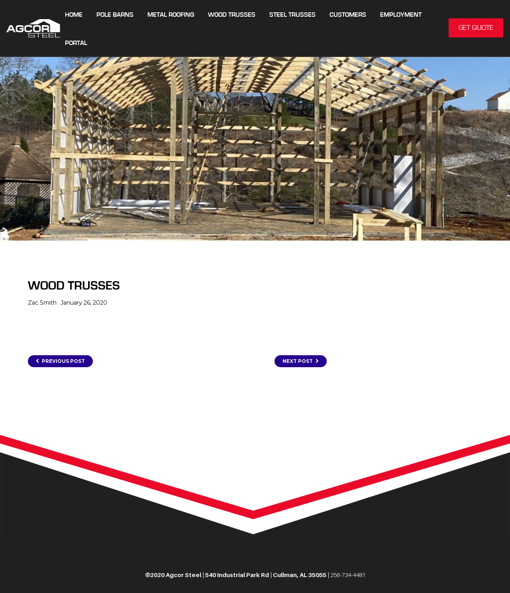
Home (73, 15)
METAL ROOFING (170, 15)
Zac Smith (42, 302)
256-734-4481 (347, 574)
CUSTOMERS (348, 15)
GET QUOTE (476, 27)
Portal (76, 43)
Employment (401, 15)
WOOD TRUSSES (231, 15)
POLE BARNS (114, 15)
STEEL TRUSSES (292, 15)
